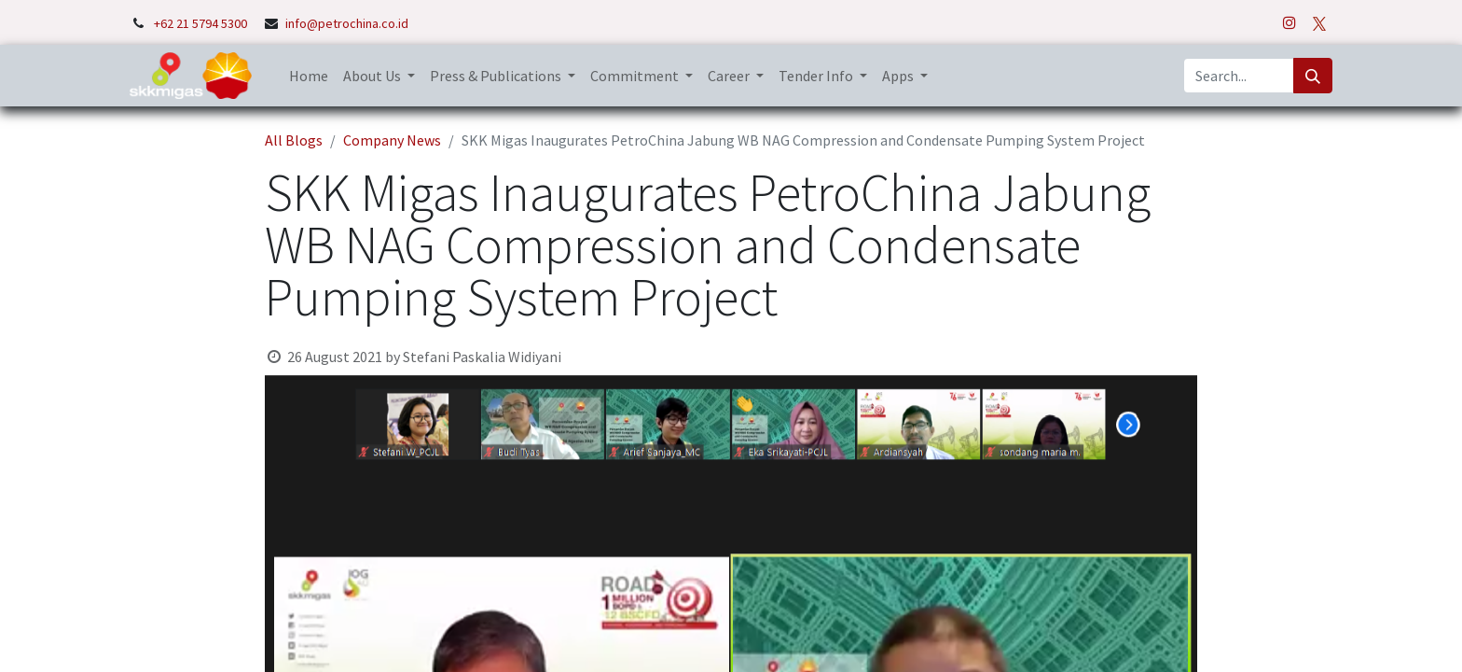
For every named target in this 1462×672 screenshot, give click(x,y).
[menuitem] (309, 75)
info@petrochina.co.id (346, 23)
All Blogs (294, 140)
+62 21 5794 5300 (202, 23)
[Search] (1312, 75)
